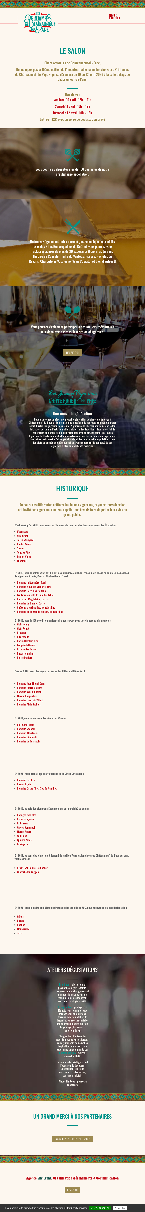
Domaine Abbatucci (27, 733)
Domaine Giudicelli (27, 737)
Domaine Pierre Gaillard (29, 688)
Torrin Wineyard (25, 540)
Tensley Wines (24, 552)
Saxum (20, 548)
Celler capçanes (25, 819)
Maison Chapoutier (27, 696)
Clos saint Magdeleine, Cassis (32, 599)
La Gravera (22, 823)
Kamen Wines (24, 557)
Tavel (19, 933)
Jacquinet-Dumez (26, 645)
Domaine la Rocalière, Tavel (31, 582)
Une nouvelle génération (72, 413)
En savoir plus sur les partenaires (72, 1139)
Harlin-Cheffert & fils (28, 641)
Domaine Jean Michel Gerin (31, 683)
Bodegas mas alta (26, 815)
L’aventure (22, 532)
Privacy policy (135, 1208)
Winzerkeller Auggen (28, 872)
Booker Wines (24, 544)
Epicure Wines (24, 840)
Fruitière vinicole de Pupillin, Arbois (35, 595)
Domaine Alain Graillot (29, 704)
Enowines (22, 561)
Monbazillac (23, 929)
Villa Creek (22, 536)
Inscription (72, 353)
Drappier (21, 633)
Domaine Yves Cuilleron (29, 692)
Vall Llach (22, 836)
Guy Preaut (23, 637)
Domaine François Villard (30, 700)
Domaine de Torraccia (28, 741)
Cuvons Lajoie (24, 784)
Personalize (119, 1208)
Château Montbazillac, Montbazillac (36, 607)
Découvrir (72, 1190)
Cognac (21, 925)
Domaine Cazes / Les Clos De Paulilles (37, 788)
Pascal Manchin (25, 653)
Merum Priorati (25, 832)
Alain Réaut (23, 628)
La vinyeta (22, 844)
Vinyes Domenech (26, 827)
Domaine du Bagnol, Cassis (31, 603)
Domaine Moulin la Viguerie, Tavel (34, 587)
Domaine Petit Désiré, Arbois (32, 591)
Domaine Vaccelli (26, 729)
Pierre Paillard (24, 658)
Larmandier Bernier (27, 649)
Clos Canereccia (25, 725)
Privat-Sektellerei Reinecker (32, 868)
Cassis (20, 921)
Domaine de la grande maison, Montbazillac (40, 612)
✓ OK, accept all (100, 1208)
